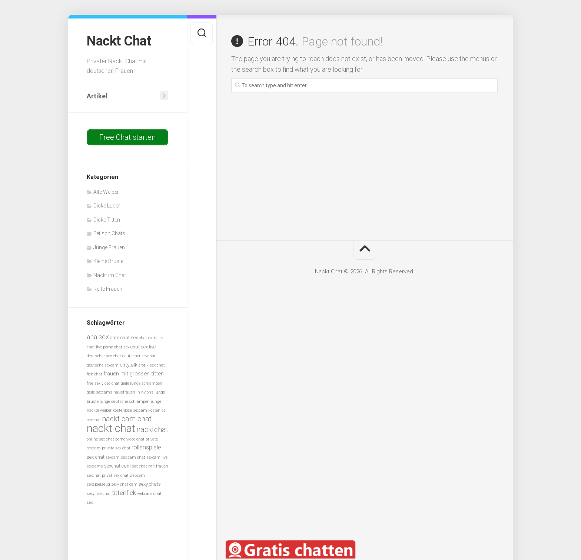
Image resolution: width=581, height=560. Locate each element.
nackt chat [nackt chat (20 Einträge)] (111, 428)
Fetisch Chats (109, 233)
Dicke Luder (106, 206)
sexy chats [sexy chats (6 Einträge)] (150, 484)
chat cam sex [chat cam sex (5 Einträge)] (151, 337)
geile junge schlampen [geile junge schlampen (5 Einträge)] (141, 383)
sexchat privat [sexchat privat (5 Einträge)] (99, 475)
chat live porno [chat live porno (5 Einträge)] (100, 347)
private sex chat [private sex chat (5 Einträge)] (116, 448)
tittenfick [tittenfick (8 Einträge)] (124, 492)
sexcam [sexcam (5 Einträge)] (113, 457)
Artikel (97, 96)
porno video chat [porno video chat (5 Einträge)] (130, 439)
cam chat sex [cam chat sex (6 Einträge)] (124, 337)
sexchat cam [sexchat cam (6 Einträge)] (117, 466)
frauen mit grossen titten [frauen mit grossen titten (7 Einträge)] (133, 373)
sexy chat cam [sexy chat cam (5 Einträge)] (124, 484)
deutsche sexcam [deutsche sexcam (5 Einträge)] (103, 365)
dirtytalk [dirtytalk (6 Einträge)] (128, 365)
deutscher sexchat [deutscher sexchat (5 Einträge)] (139, 356)
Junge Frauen (109, 247)
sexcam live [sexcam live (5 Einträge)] (156, 457)
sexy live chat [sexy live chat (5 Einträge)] (99, 493)
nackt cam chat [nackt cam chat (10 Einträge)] (127, 419)
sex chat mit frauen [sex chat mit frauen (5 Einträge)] (150, 466)
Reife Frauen (107, 289)
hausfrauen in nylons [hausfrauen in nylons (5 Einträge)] (133, 392)
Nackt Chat (119, 41)
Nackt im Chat (109, 275)
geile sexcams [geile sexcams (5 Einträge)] (99, 392)
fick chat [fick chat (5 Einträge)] (94, 374)
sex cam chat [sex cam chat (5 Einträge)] (133, 457)
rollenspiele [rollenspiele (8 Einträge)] (146, 447)
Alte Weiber (106, 192)
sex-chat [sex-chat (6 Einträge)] (95, 457)
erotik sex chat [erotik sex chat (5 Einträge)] (152, 365)
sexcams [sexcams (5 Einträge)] (95, 466)
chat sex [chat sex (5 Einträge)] (121, 347)
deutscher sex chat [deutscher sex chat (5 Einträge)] (104, 356)
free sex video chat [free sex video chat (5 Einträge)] (103, 383)
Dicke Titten (106, 220)
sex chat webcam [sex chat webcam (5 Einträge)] (129, 475)
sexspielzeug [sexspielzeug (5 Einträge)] (98, 484)
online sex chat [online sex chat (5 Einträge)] (100, 439)
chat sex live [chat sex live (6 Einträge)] (143, 347)
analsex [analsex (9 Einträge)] (98, 337)
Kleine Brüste (108, 261)
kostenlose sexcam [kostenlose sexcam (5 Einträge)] (130, 410)
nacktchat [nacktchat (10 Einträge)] (152, 429)
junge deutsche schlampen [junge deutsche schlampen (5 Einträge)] (125, 401)
